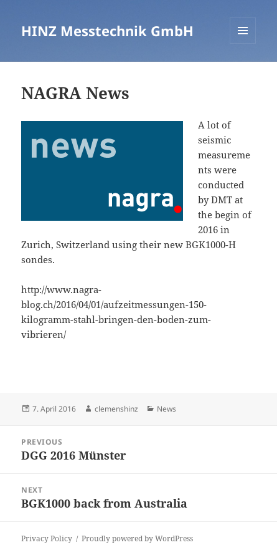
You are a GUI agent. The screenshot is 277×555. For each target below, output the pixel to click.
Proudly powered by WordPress (137, 538)
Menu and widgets (243, 43)
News (166, 408)
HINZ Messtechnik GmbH (107, 30)
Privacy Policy (46, 538)
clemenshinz (116, 408)
